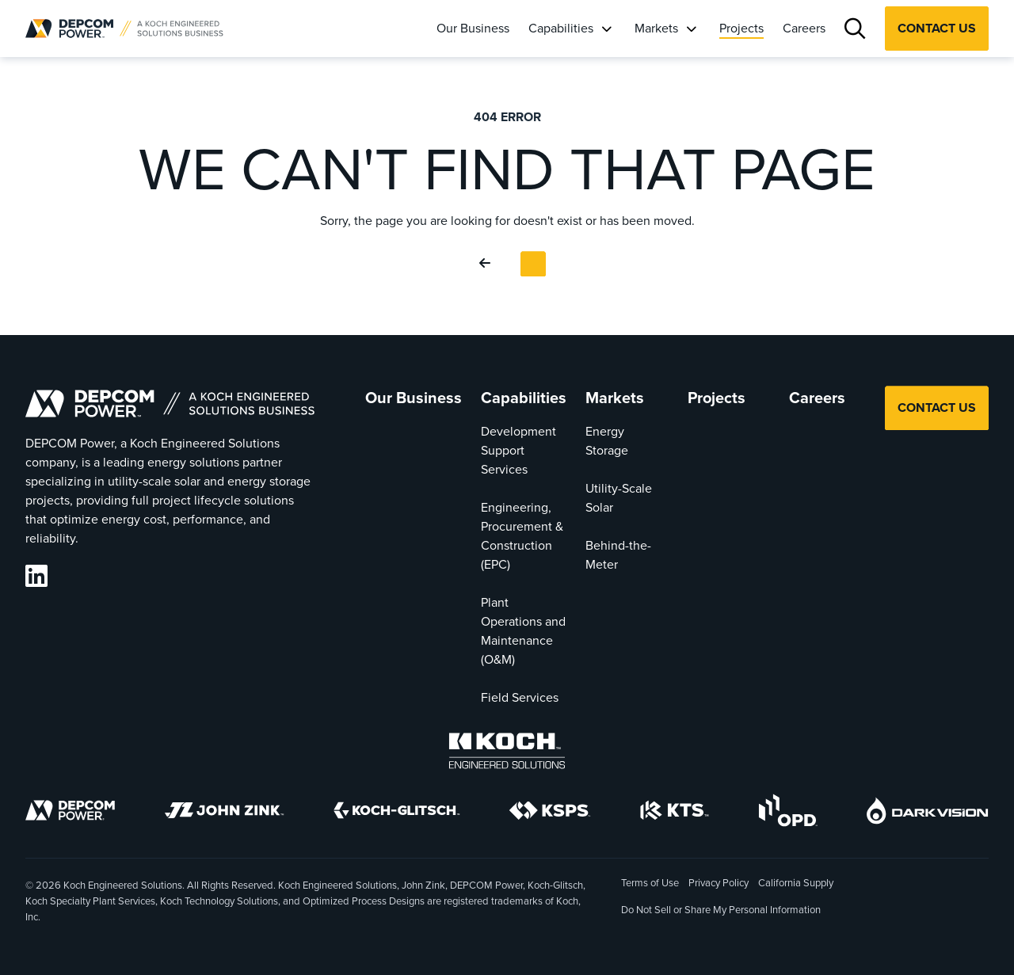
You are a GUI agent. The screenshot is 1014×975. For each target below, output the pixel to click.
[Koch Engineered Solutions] (507, 754)
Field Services (519, 697)
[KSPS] (550, 813)
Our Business (472, 28)
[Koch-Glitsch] (397, 813)
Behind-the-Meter (618, 554)
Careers (804, 28)
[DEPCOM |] (124, 28)
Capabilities (560, 28)
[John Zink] (224, 813)
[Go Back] (488, 263)
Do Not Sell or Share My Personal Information (721, 911)
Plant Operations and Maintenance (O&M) (523, 630)
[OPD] (788, 813)
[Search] (855, 28)
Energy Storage (606, 440)
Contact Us (937, 28)
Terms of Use (650, 883)
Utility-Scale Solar (618, 497)
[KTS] (674, 813)
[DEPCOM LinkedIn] (36, 576)
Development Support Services (518, 450)
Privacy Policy (718, 883)
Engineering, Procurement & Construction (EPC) (522, 535)
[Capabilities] (606, 28)
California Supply (795, 883)
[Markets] (690, 28)
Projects (741, 28)
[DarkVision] (928, 813)
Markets (656, 28)
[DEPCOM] (70, 813)
